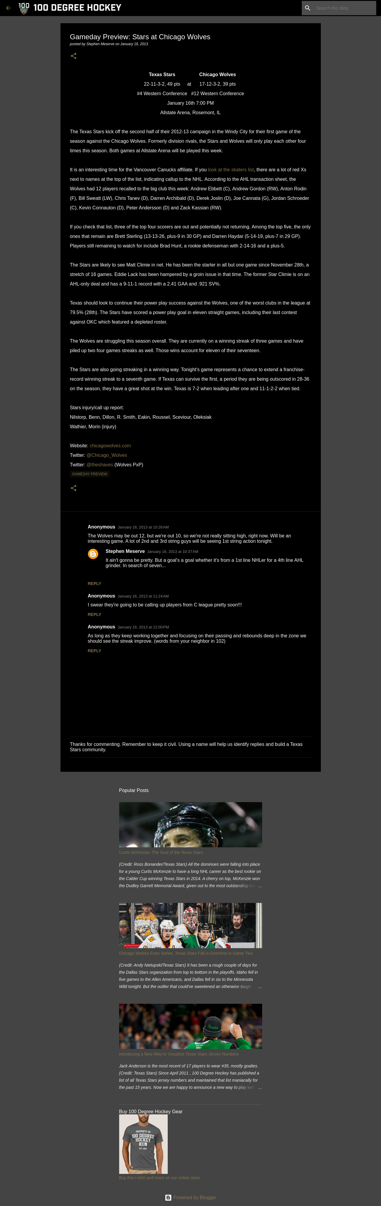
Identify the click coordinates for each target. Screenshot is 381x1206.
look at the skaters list (231, 169)
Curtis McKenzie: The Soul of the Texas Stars (161, 852)
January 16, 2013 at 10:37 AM (172, 551)
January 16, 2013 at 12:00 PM (143, 627)
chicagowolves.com (110, 445)
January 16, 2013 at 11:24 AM (143, 596)
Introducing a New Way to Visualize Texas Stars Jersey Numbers (179, 1054)
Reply (94, 583)
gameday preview (90, 474)
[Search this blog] (345, 8)
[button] (73, 56)
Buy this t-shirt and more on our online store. (160, 1177)
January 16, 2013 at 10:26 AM (143, 527)
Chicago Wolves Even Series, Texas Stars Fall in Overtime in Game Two (186, 953)
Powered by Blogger (190, 1197)
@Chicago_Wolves (107, 455)
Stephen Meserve (125, 551)
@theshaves (100, 464)
